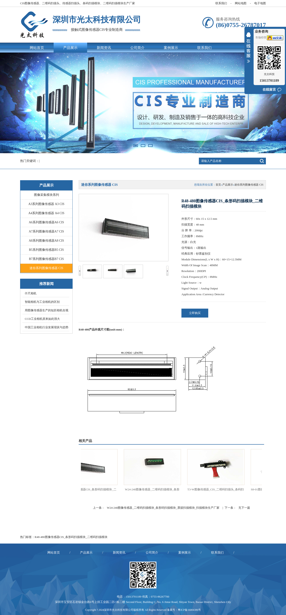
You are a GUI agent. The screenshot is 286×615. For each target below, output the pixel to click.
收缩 (248, 50)
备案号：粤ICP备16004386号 (184, 609)
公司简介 (137, 48)
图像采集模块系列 (46, 195)
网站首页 (37, 48)
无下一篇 (244, 507)
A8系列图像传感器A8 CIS (46, 240)
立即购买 (195, 313)
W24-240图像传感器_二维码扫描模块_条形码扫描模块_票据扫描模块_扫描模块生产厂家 (163, 507)
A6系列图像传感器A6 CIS (46, 222)
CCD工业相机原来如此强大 (42, 318)
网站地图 (240, 3)
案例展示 (171, 48)
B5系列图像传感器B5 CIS (46, 249)
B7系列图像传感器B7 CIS (46, 259)
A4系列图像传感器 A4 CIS (46, 213)
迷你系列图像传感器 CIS (46, 268)
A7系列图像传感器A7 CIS (46, 231)
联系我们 (221, 3)
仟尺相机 (30, 293)
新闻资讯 (104, 48)
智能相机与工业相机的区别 (42, 301)
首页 (218, 184)
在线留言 (269, 89)
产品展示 (70, 48)
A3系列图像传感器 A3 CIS (46, 204)
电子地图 (260, 3)
